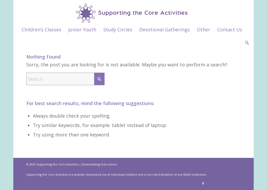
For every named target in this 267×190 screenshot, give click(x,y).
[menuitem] (41, 29)
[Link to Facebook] (203, 183)
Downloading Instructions (99, 164)
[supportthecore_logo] (133, 11)
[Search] (245, 42)
